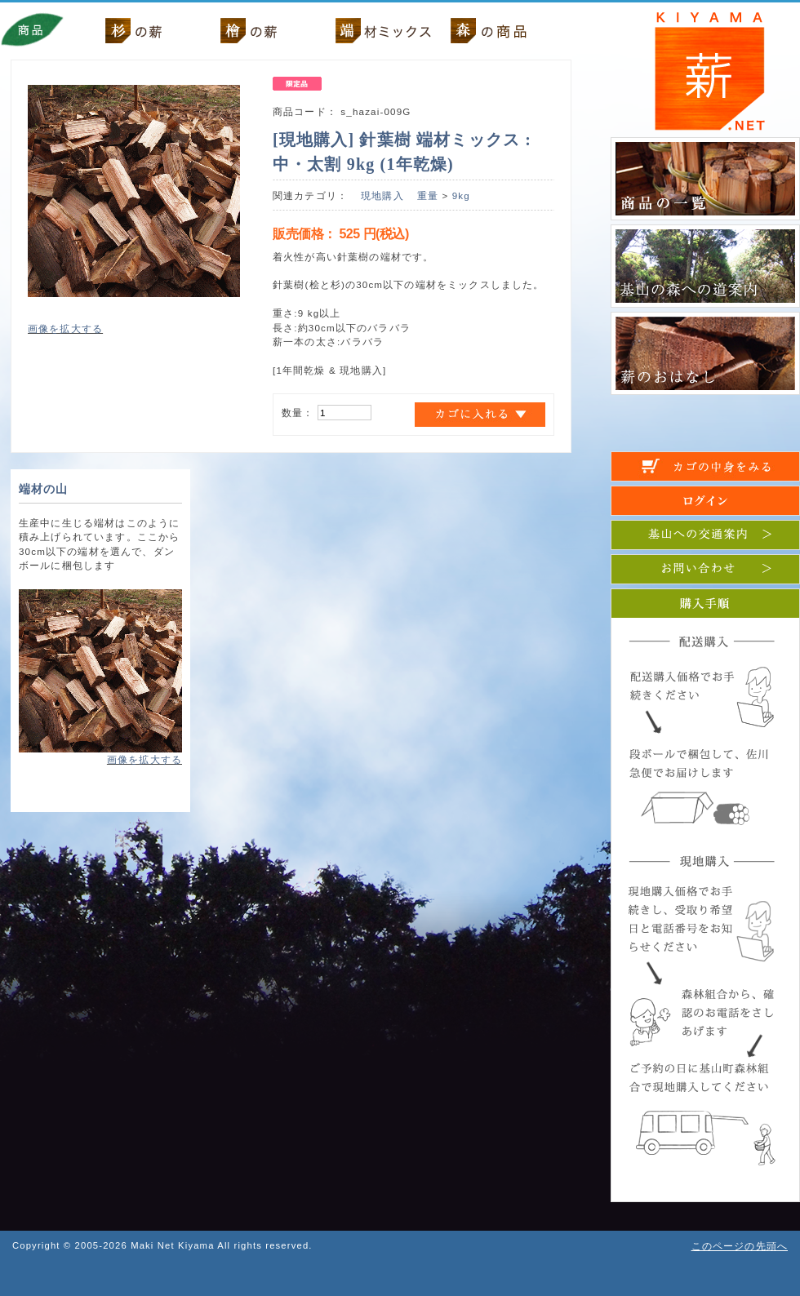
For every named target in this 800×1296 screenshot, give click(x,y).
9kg (461, 195)
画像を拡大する (65, 328)
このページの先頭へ (739, 1246)
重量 (427, 195)
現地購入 (382, 195)
